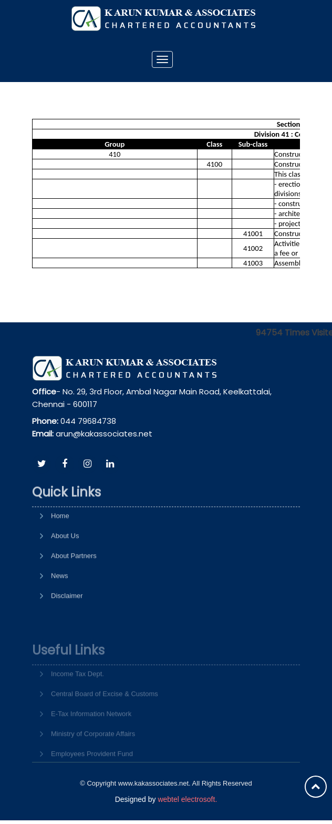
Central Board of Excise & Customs (104, 711)
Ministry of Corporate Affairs (93, 751)
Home (60, 544)
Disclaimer (67, 623)
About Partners (74, 584)
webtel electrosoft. (187, 799)
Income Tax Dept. (77, 691)
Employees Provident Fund (92, 771)
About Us (65, 564)
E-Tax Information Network (91, 731)
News (59, 604)
